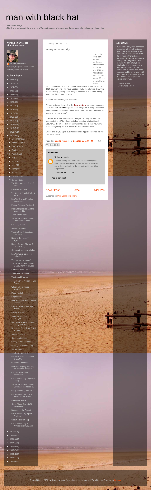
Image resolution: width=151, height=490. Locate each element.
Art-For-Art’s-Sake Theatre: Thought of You (22, 323)
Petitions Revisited (19, 400)
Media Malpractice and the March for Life (22, 210)
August (15, 154)
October (15, 146)
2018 (12, 109)
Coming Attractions (19, 338)
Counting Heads (18, 224)
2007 (12, 443)
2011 (12, 136)
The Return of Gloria (20, 273)
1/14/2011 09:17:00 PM (64, 172)
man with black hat (42, 17)
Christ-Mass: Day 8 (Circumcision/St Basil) (22, 425)
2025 (12, 83)
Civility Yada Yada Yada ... (22, 342)
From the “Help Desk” (20, 270)
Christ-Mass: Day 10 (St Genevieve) (21, 405)
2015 (12, 121)
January (15, 180)
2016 (12, 117)
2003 (12, 458)
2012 (12, 132)
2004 (12, 454)
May (14, 165)
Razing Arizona (17, 312)
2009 (12, 435)
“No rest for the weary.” (21, 260)
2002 (12, 461)
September (17, 150)
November (16, 142)
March (15, 172)
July (14, 157)
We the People (17, 349)
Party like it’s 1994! (19, 189)
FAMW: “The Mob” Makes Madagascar (22, 200)
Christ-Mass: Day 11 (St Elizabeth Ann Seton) (21, 395)
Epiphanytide (16, 297)
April (14, 169)
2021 (12, 98)
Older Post (99, 190)
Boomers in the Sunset (21, 410)
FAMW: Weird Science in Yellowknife (21, 255)
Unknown (59, 157)
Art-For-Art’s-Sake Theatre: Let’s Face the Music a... (22, 385)
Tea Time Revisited (19, 353)
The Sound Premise (19, 277)
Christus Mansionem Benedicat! (20, 373)
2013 (12, 128)
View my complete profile (17, 70)
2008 (12, 439)
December (16, 139)
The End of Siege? (19, 215)
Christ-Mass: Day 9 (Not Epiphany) (21, 415)
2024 (12, 87)
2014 (12, 124)
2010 (12, 431)
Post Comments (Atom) (67, 196)
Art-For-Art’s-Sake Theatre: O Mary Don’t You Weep (22, 265)
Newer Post (53, 190)
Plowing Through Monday (22, 345)
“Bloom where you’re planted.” (20, 288)
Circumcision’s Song (20, 420)
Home (76, 190)
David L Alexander (18, 64)
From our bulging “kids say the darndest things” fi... (22, 367)
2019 (12, 106)
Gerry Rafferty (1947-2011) (22, 391)
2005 (12, 450)
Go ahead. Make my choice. (23, 250)
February (16, 176)
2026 (12, 80)
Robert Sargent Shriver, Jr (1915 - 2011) (22, 245)
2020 (12, 102)
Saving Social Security (20, 334)
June (14, 161)
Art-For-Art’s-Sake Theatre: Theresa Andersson (22, 219)
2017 (12, 113)
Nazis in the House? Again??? (19, 239)
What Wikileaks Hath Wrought (20, 317)
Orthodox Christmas (19, 363)
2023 (12, 91)
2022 (12, 94)
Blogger (117, 480)
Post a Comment (59, 178)
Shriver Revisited (18, 228)
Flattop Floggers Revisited (22, 205)
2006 (12, 446)
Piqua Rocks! (17, 293)
